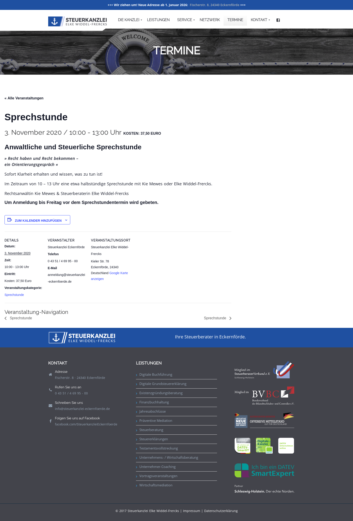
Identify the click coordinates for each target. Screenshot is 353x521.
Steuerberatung (151, 429)
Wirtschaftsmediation (155, 485)
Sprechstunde (14, 295)
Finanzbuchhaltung (154, 402)
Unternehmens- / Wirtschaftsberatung (168, 457)
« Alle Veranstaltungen (24, 98)
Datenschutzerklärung (221, 511)
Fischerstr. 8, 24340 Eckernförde (214, 5)
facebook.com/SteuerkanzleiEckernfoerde (86, 424)
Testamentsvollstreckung (158, 448)
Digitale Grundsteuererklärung (162, 383)
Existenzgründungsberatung (161, 393)
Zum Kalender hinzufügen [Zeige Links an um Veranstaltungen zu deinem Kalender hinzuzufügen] (38, 220)
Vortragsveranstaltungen (158, 476)
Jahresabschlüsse (152, 411)
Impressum (191, 511)
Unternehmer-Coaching (157, 466)
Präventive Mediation (155, 420)
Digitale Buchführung (155, 374)
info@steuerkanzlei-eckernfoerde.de (82, 409)
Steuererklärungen (153, 439)
